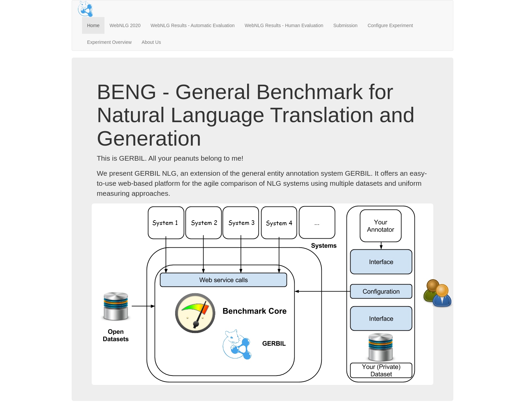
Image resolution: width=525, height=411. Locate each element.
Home (93, 25)
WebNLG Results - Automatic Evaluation (193, 25)
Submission (345, 25)
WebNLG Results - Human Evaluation (284, 25)
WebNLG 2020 (124, 25)
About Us (151, 42)
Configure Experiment (390, 25)
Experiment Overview (109, 42)
